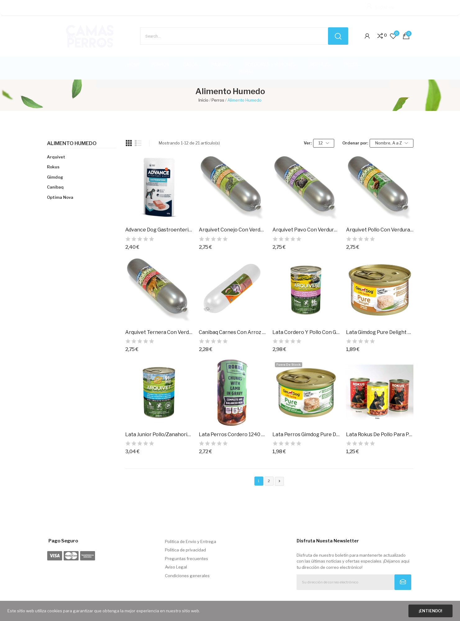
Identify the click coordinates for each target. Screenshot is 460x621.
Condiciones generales (187, 575)
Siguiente (279, 481)
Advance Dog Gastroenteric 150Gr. (159, 230)
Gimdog (55, 177)
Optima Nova (60, 197)
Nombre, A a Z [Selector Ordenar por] (391, 143)
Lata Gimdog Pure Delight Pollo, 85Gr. (379, 332)
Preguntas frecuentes (186, 558)
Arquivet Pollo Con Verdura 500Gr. (379, 230)
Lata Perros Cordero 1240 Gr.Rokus (232, 434)
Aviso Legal (176, 566)
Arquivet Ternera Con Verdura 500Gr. (159, 332)
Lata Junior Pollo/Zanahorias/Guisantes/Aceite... (159, 434)
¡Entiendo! (430, 610)
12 (323, 143)
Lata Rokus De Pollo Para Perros (379, 434)
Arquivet (56, 156)
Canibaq (55, 187)
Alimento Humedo (72, 143)
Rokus (53, 166)
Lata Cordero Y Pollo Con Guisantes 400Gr (306, 332)
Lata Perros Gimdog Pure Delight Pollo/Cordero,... (306, 434)
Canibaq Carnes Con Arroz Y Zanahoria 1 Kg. (232, 332)
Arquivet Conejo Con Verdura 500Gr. (232, 230)
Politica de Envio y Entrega (190, 541)
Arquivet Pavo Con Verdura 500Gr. (306, 230)
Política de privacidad (185, 549)
